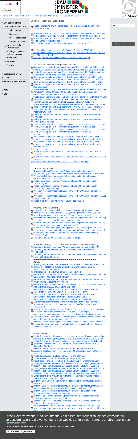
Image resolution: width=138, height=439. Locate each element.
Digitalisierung (13, 65)
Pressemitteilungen (17, 38)
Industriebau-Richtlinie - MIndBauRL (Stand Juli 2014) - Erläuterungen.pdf (66, 361)
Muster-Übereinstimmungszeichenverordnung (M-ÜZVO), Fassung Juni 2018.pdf (69, 230)
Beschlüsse (14, 34)
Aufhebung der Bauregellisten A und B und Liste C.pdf (57, 238)
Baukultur (11, 61)
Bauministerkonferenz (16, 26)
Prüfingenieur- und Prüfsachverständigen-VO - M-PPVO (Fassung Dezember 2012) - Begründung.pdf (70, 197)
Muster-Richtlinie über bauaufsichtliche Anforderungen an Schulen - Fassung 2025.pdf (67, 153)
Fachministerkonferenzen (15, 81)
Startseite (6, 16)
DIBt (6, 90)
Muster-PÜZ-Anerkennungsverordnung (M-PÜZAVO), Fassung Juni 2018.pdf (67, 228)
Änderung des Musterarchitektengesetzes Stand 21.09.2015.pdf (61, 57)
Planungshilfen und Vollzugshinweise (15, 52)
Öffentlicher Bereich (21, 16)
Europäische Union (12, 74)
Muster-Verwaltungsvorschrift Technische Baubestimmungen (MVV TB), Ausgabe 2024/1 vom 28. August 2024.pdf (69, 39)
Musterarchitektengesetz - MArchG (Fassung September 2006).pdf (62, 50)
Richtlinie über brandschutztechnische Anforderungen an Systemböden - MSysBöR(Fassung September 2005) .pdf (65, 392)
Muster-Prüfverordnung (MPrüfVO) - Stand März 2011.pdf (58, 201)
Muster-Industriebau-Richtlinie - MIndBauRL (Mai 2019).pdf (59, 356)
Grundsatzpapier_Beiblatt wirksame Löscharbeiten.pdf (57, 272)
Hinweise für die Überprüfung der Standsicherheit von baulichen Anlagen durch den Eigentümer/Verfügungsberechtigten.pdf (70, 275)
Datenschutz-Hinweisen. (16, 423)
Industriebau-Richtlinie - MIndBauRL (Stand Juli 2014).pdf (58, 358)
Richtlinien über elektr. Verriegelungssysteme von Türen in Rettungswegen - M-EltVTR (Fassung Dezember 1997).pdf (68, 397)
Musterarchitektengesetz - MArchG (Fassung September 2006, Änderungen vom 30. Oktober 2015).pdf (69, 54)
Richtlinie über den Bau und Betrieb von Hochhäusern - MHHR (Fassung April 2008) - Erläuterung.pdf (67, 120)
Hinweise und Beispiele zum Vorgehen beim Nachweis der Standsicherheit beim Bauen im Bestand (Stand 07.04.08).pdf (68, 280)
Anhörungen (12, 58)
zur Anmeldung (119, 44)
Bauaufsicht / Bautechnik (74, 16)
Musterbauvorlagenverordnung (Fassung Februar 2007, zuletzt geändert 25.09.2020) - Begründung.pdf (65, 187)
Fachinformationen (17, 41)
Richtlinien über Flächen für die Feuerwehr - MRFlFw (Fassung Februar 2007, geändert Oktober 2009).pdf (67, 402)
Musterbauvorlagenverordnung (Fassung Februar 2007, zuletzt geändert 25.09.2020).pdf (65, 182)
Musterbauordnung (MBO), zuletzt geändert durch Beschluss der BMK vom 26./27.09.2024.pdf (66, 27)
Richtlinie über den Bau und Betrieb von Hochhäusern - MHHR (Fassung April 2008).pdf (67, 115)
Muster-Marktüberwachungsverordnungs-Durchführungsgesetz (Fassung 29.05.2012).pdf (65, 234)
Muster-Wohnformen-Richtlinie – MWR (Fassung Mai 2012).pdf (61, 162)
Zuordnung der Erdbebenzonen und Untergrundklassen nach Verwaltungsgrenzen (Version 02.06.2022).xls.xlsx (69, 255)
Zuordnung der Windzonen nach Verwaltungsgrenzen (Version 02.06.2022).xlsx (68, 247)
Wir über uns (15, 30)
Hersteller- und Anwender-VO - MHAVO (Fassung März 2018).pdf (62, 215)
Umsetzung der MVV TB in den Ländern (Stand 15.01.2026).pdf (61, 43)
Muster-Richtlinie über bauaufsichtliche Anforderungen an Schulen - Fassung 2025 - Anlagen (69, 158)
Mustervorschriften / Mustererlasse (46, 16)
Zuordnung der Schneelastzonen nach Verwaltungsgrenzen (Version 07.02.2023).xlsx (63, 250)
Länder (7, 78)
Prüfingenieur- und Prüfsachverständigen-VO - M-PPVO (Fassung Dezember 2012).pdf (67, 192)
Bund (6, 94)
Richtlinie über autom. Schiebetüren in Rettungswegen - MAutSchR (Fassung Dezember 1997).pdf (67, 382)
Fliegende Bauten (41, 149)
